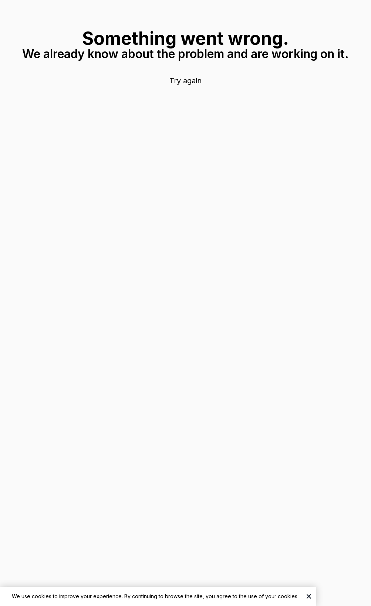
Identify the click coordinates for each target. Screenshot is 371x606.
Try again (185, 80)
